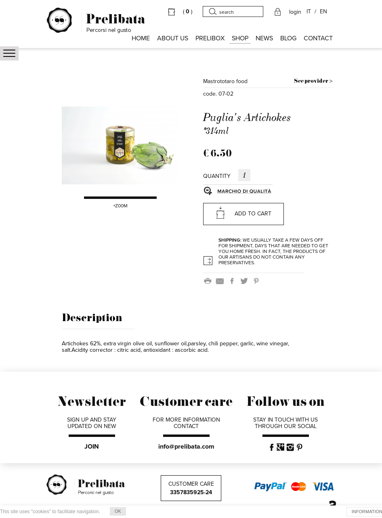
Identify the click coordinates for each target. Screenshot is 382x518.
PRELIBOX (210, 38)
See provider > (313, 81)
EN (323, 11)
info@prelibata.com (186, 446)
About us (172, 38)
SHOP (240, 38)
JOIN (91, 446)
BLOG (288, 38)
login (295, 12)
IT (308, 11)
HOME (141, 38)
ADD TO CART (243, 212)
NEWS (264, 38)
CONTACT (318, 38)
